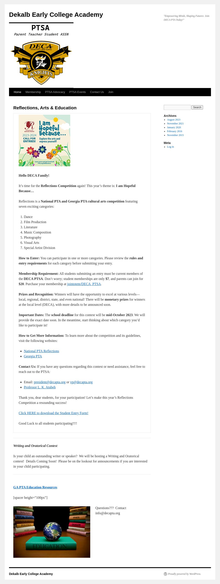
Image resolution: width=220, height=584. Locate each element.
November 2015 (175, 135)
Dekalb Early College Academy (56, 14)
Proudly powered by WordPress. (184, 573)
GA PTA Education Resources (35, 487)
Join (110, 92)
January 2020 (174, 127)
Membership (33, 92)
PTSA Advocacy (55, 92)
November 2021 (175, 123)
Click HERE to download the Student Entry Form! (53, 413)
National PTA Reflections (41, 351)
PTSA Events (77, 92)
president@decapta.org (50, 382)
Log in (170, 146)
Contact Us (97, 92)
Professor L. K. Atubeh (40, 387)
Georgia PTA (33, 356)
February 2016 (174, 131)
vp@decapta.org (81, 382)
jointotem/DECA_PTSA (84, 284)
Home (17, 92)
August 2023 (173, 119)
